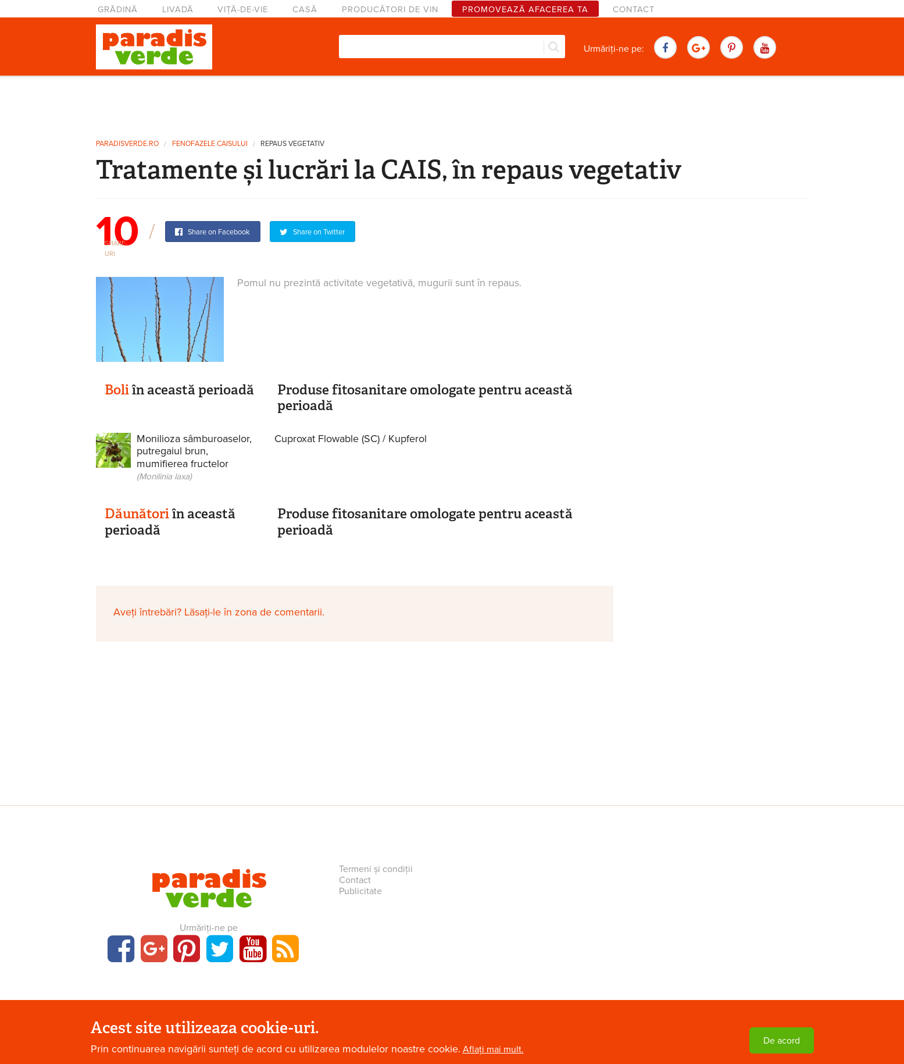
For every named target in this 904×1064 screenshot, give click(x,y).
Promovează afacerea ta (525, 10)
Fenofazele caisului (210, 144)
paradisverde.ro (127, 144)
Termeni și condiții (376, 869)
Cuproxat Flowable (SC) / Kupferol (350, 438)
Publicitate (360, 891)
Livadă (178, 10)
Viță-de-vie (242, 10)
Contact (634, 10)
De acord (781, 1041)
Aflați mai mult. (493, 1049)
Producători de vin (390, 10)
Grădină (118, 10)
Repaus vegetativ (292, 144)
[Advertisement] (452, 103)
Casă (304, 10)
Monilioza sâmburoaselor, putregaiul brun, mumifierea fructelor (194, 457)
